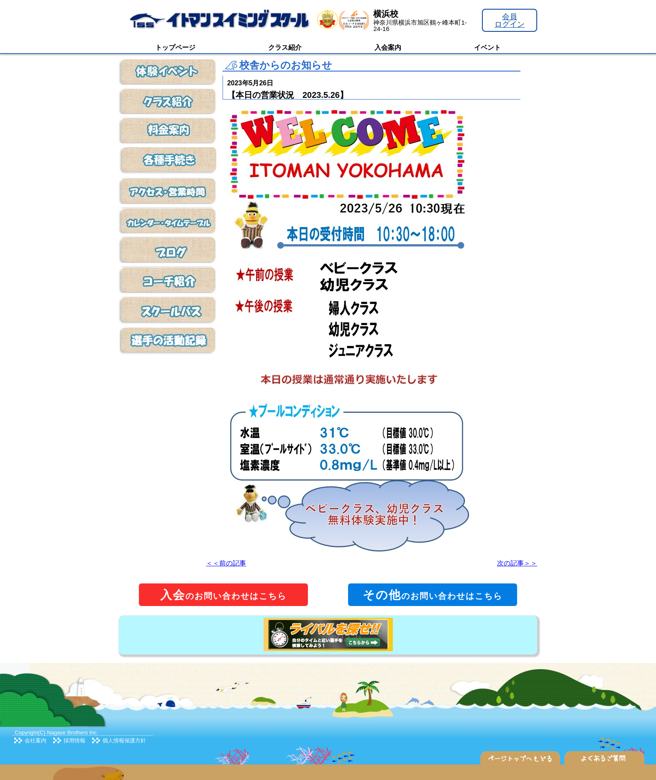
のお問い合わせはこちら (223, 594)
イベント (487, 47)
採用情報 (74, 740)
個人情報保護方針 (124, 740)
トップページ (175, 47)
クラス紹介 (285, 47)
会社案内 (35, 740)
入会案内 (387, 47)
